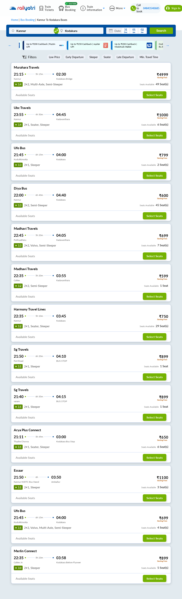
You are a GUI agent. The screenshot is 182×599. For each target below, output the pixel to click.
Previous (9, 45)
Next (167, 45)
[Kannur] (32, 30)
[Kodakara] (80, 30)
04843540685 (151, 8)
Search (161, 30)
